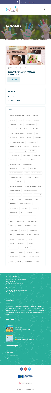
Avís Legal (10, 352)
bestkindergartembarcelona (30, 190)
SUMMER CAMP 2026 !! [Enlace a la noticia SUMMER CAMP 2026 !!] (23, 329)
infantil (29, 234)
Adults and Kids (35, 129)
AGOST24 (19, 226)
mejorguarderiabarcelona (16, 186)
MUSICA (12, 195)
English (22, 137)
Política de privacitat (12, 355)
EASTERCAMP (28, 199)
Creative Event (13, 129)
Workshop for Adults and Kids (17, 133)
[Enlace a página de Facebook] (17, 2)
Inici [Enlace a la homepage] (7, 29)
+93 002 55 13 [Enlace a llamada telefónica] (10, 281)
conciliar (24, 256)
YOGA (22, 212)
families (31, 243)
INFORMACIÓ (38, 195)
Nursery (29, 137)
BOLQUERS (34, 208)
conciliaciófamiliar (14, 256)
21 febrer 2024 (12, 68)
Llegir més (13, 79)
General (23, 68)
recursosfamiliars (25, 248)
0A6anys (36, 226)
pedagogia (21, 159)
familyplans (29, 252)
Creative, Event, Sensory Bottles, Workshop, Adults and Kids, (24, 115)
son (34, 248)
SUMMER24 (28, 226)
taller (11, 151)
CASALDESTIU (20, 221)
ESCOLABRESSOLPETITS (16, 173)
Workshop (29, 133)
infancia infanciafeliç (21, 151)
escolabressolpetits (30, 124)
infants (11, 261)
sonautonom (13, 252)
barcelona (36, 120)
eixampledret (13, 124)
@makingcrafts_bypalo (15, 146)
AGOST (11, 226)
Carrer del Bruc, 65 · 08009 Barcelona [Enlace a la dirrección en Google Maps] (16, 290)
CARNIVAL (23, 168)
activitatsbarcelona (34, 256)
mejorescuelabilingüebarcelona (33, 186)
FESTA (27, 173)
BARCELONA (33, 168)
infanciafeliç (32, 151)
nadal (37, 261)
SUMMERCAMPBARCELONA (28, 217)
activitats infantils (27, 164)
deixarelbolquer (13, 212)
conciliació (12, 239)
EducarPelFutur (31, 159)
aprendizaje (12, 159)
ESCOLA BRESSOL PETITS (16, 177)
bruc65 (20, 120)
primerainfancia (20, 234)
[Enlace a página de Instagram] (25, 2)
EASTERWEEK (13, 203)
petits (11, 234)
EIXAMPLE (28, 177)
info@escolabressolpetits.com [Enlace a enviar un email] (15, 283)
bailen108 (28, 120)
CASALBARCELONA (32, 221)
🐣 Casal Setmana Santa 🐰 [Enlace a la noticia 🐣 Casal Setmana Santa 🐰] (24, 339)
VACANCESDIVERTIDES (25, 203)
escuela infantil (26, 155)
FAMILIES (37, 177)
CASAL (37, 199)
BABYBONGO (25, 208)
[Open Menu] (44, 9)
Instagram (27, 146)
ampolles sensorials (14, 155)
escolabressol (33, 230)
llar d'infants (37, 155)
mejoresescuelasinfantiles (33, 181)
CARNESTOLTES (14, 168)
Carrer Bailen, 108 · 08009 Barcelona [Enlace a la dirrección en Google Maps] (16, 279)
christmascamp (29, 261)
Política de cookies (12, 359)
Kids (37, 133)
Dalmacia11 (12, 120)
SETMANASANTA (14, 208)
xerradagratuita (21, 243)
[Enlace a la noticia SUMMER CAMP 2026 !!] (9, 328)
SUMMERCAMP (13, 217)
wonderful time (36, 146)
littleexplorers (31, 239)
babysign (12, 243)
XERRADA (12, 199)
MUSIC (18, 195)
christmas (19, 261)
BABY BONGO (20, 181)
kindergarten (38, 137)
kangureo (36, 234)
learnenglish (21, 239)
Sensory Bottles (24, 129)
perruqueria (23, 230)
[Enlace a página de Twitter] (21, 2)
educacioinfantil (13, 248)
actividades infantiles (15, 164)
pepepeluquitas (13, 230)
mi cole (11, 181)
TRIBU (19, 199)
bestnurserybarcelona (15, 190)
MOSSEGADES (27, 195)
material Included (32, 142)
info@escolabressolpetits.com (17, 142)
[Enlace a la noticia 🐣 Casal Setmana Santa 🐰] (9, 338)
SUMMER (29, 212)
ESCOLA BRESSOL (36, 173)
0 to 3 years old (13, 137)
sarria (21, 124)
